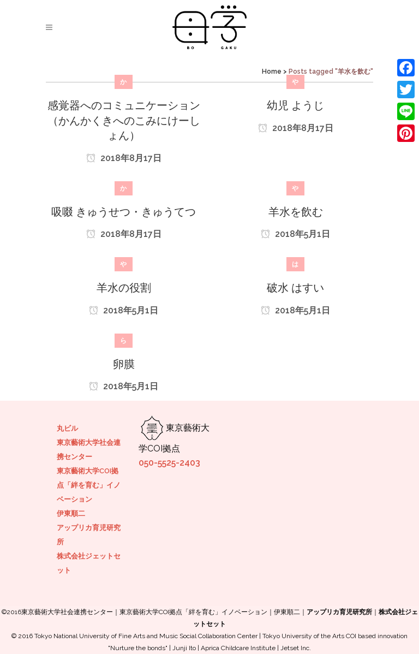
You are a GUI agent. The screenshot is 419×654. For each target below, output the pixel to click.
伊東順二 (71, 513)
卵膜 (124, 364)
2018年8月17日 (123, 158)
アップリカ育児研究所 (339, 612)
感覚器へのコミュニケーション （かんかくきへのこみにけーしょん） (123, 120)
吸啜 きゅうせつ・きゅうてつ (123, 211)
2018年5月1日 (295, 234)
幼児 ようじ (295, 105)
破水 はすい (295, 287)
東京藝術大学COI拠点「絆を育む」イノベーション (89, 485)
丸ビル (67, 428)
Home (272, 71)
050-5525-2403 (169, 462)
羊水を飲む (295, 211)
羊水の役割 (124, 287)
